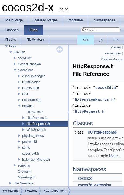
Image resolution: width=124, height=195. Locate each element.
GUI (25, 94)
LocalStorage (31, 100)
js (101, 40)
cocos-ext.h (30, 153)
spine (26, 148)
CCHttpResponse (102, 132)
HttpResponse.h (38, 124)
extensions (25, 70)
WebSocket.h (36, 130)
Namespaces (112, 53)
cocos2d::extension (94, 185)
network (28, 106)
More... (114, 156)
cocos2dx (25, 58)
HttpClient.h (35, 112)
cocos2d (85, 178)
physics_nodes (33, 136)
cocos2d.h (105, 87)
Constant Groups (112, 59)
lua (116, 40)
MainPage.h (26, 177)
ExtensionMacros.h (36, 159)
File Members (23, 183)
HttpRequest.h (37, 118)
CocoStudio (30, 88)
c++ (86, 40)
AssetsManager (33, 76)
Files (12, 46)
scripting (24, 165)
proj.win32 (29, 142)
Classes (116, 47)
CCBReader (31, 82)
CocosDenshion (29, 64)
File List (19, 52)
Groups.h (24, 171)
